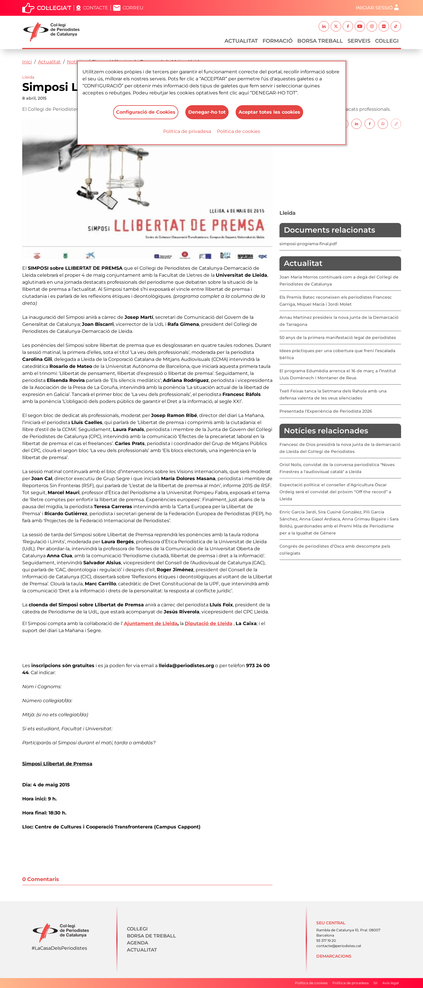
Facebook (348, 26)
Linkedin (324, 26)
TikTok (396, 26)
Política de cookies (238, 131)
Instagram (372, 26)
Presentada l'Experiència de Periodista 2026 (325, 411)
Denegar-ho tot (207, 112)
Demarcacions (333, 956)
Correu (133, 8)
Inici (27, 62)
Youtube (360, 26)
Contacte (95, 8)
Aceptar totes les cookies (269, 112)
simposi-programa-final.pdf (308, 243)
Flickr (384, 26)
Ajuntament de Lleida (150, 623)
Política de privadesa (187, 131)
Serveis (359, 41)
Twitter (336, 26)
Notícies (76, 62)
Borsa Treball (320, 41)
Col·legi (387, 41)
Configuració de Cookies (145, 112)
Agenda (137, 943)
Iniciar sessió (374, 8)
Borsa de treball (151, 936)
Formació (278, 41)
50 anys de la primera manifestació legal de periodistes (337, 337)
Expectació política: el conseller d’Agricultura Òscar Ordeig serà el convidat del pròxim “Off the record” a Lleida (335, 491)
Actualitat (241, 41)
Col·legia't (54, 7)
